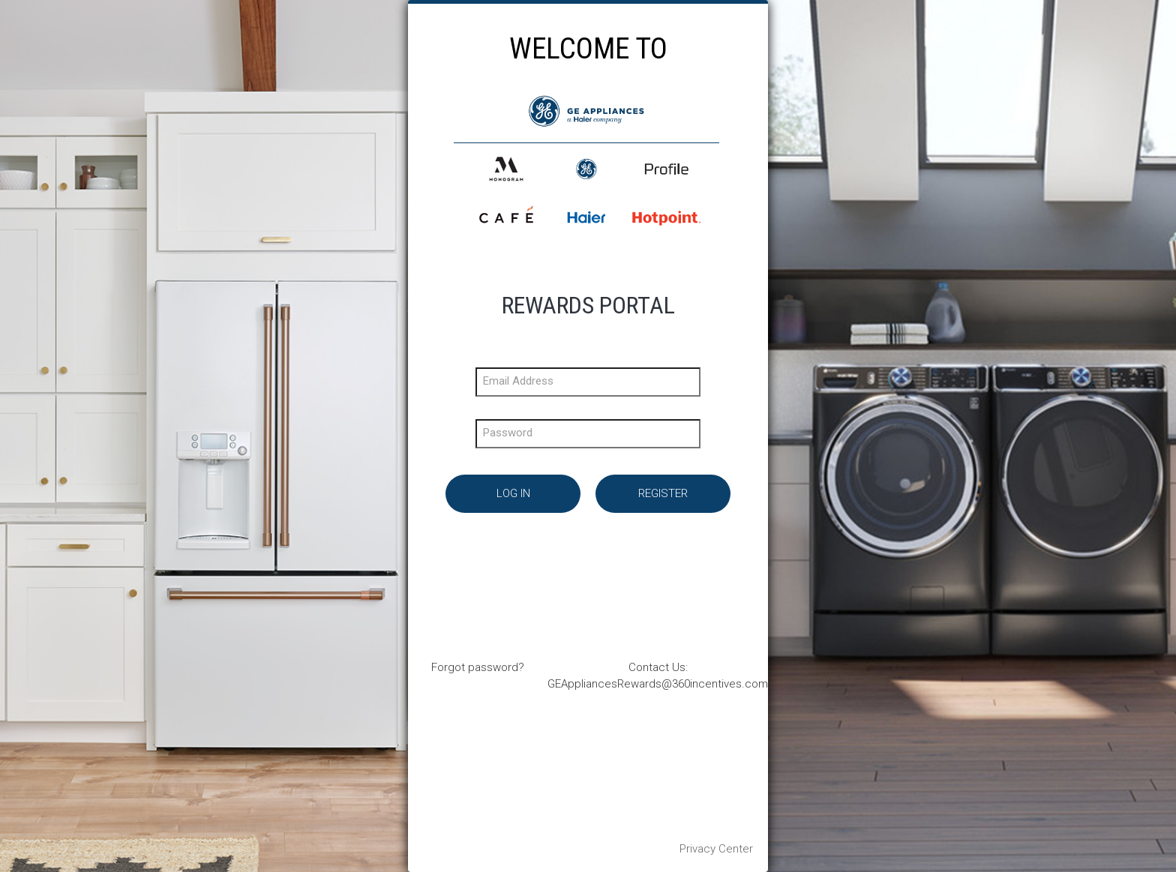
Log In (513, 493)
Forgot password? (477, 667)
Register (663, 493)
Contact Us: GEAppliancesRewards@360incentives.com (658, 675)
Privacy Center (716, 849)
